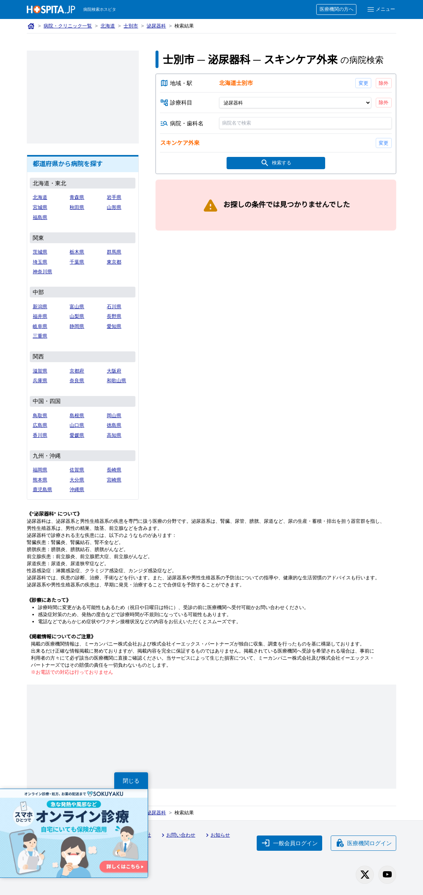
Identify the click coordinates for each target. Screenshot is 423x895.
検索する (276, 163)
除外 (383, 83)
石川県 (114, 306)
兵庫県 (40, 380)
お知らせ (217, 835)
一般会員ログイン (289, 842)
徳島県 (114, 425)
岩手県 (114, 197)
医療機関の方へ (336, 9)
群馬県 (114, 252)
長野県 (114, 316)
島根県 (77, 415)
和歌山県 (116, 380)
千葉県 (77, 262)
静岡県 (77, 326)
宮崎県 (114, 480)
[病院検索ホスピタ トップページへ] (51, 9)
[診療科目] (295, 102)
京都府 (77, 371)
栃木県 (77, 252)
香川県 (40, 435)
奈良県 (77, 380)
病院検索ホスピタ (99, 9)
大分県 (77, 480)
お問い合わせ (177, 835)
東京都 (114, 262)
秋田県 (77, 207)
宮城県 (40, 207)
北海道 (107, 26)
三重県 (40, 336)
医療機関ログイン (363, 842)
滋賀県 (40, 371)
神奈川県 (42, 271)
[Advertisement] (83, 97)
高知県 (114, 435)
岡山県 (114, 415)
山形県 (114, 207)
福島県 (40, 217)
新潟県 (40, 306)
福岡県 (40, 470)
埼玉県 (40, 262)
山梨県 (77, 316)
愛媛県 (77, 435)
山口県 (77, 425)
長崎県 (114, 470)
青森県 (77, 197)
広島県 (40, 425)
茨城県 (40, 252)
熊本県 (40, 480)
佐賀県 (77, 470)
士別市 (131, 26)
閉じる (131, 781)
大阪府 (114, 371)
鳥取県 (40, 415)
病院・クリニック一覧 (68, 26)
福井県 (40, 316)
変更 (363, 83)
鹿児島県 (42, 489)
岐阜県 (40, 326)
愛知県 (114, 326)
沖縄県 (77, 489)
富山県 (77, 306)
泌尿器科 (156, 26)
